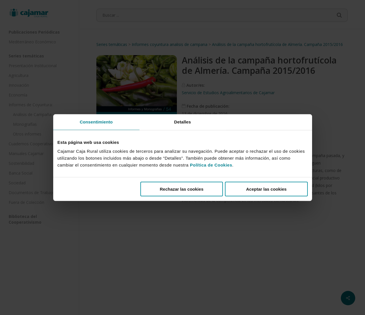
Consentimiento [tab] (96, 121)
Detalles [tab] (182, 121)
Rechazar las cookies (181, 189)
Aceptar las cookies (266, 189)
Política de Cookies (211, 165)
